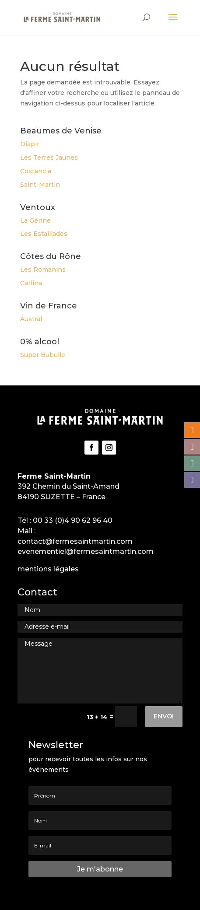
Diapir (29, 144)
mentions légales (48, 569)
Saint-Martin (40, 185)
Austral (31, 319)
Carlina (31, 283)
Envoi (164, 716)
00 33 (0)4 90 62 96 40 (72, 520)
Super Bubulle (42, 355)
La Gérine (35, 220)
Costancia (35, 171)
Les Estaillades (43, 234)
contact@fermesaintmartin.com (75, 541)
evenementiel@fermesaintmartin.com (86, 551)
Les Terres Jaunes (49, 157)
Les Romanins (43, 269)
